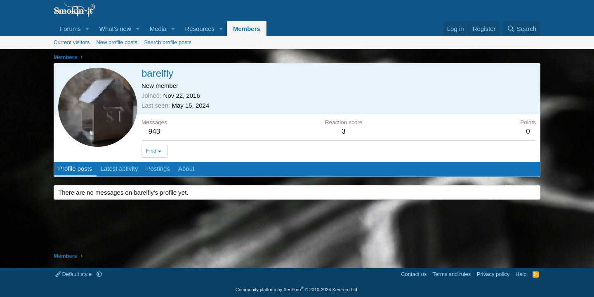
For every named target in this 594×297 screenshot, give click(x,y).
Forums (70, 28)
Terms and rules (452, 274)
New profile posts (116, 42)
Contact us (414, 274)
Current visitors (72, 42)
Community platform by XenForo (297, 289)
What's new (115, 28)
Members (246, 28)
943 (154, 131)
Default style (74, 274)
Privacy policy (493, 274)
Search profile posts (167, 42)
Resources (199, 28)
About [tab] (186, 168)
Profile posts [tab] (75, 168)
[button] (87, 28)
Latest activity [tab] (119, 168)
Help (521, 274)
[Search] (521, 28)
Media (158, 28)
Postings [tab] (158, 168)
